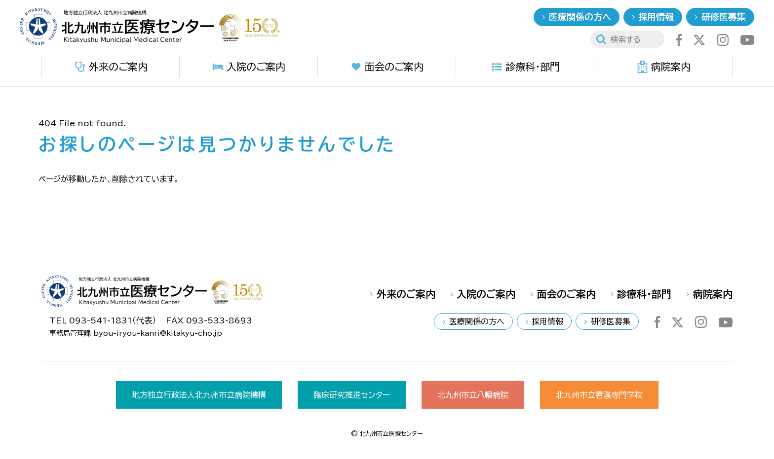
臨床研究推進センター (351, 395)
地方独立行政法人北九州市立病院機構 (199, 395)
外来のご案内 (111, 67)
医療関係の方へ (580, 16)
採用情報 (656, 16)
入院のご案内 (248, 67)
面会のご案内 (387, 67)
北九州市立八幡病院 (472, 395)
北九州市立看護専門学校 (599, 395)
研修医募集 (723, 16)
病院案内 (663, 67)
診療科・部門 (525, 67)
